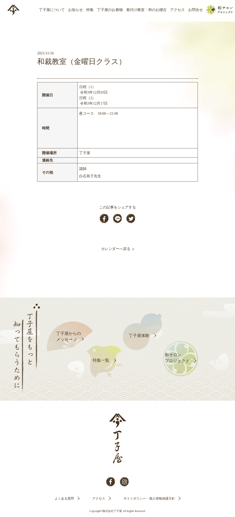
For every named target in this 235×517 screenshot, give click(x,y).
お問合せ (195, 10)
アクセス (177, 10)
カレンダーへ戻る (115, 249)
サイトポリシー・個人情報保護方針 (149, 498)
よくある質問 (64, 498)
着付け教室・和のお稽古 (146, 10)
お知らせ (75, 10)
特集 (90, 10)
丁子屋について (52, 10)
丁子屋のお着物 (110, 10)
